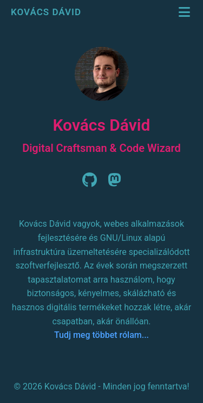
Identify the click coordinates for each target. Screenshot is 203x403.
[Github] (89, 182)
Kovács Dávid (47, 12)
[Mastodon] (114, 182)
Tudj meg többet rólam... (101, 335)
